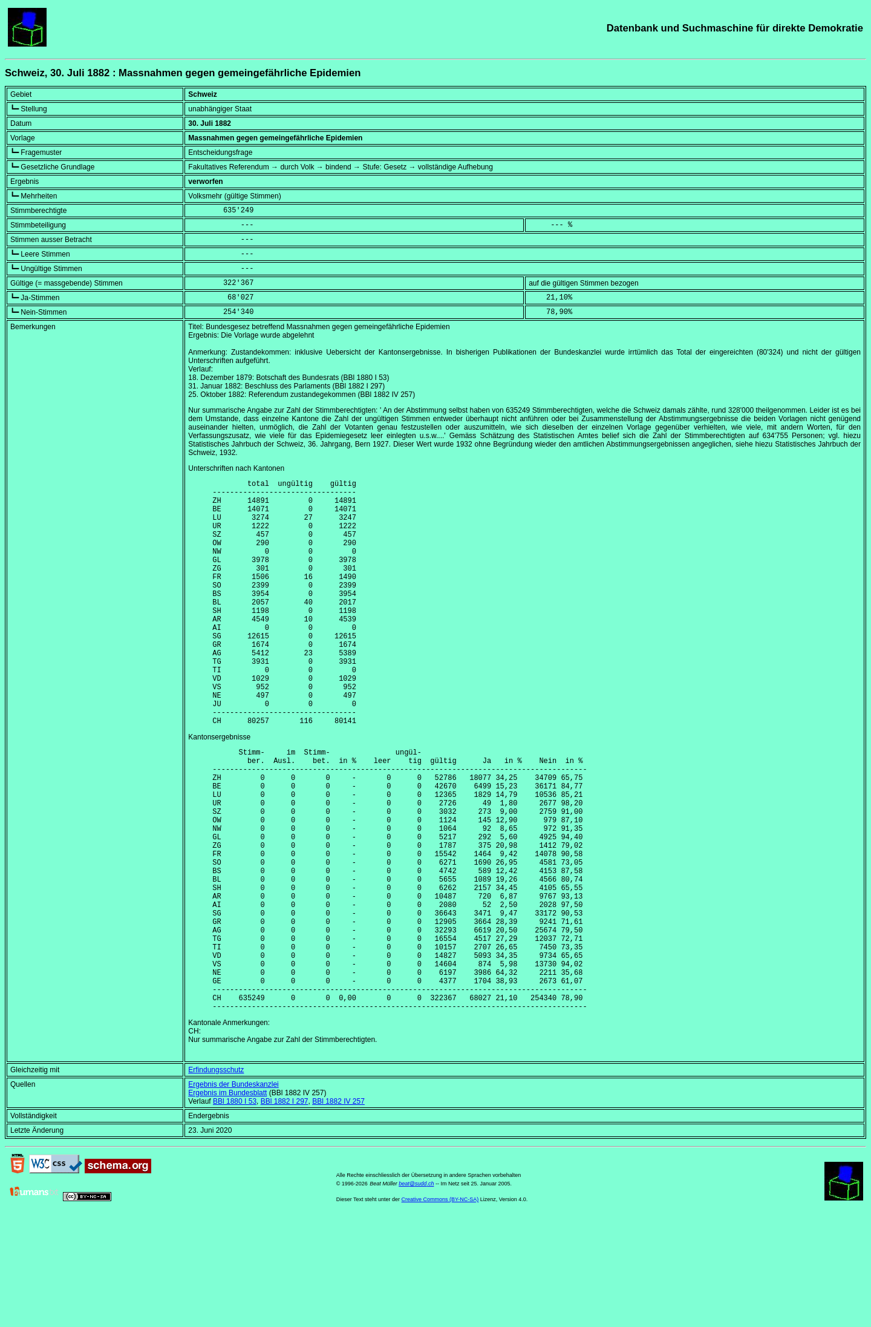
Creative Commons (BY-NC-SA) (440, 1308)
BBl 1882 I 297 (284, 1210)
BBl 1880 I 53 (234, 1210)
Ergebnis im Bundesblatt (227, 1202)
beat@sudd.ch (416, 1292)
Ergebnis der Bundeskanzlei (233, 1193)
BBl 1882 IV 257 (338, 1210)
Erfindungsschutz (216, 1179)
